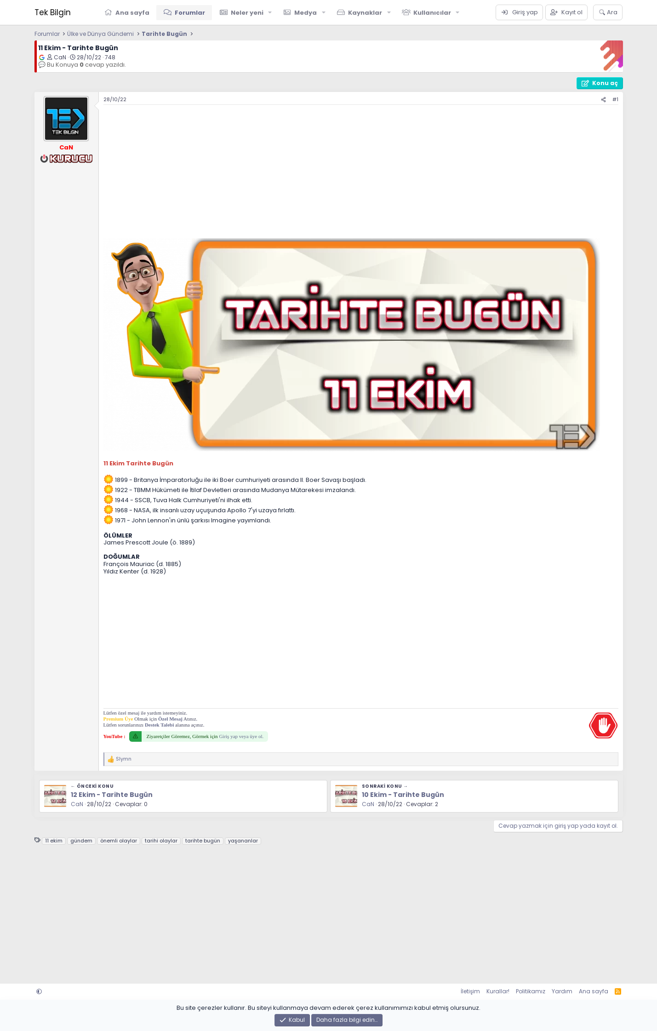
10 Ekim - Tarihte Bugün (403, 794)
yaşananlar (243, 840)
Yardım (562, 991)
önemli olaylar (118, 840)
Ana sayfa (132, 12)
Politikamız (530, 991)
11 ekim (54, 840)
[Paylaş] (603, 99)
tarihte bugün (202, 840)
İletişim (470, 991)
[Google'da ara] (42, 57)
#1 (615, 99)
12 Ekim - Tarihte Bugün (112, 794)
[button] (270, 12)
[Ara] (608, 12)
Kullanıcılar (432, 12)
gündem (81, 840)
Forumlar (190, 12)
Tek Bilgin (52, 12)
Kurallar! (497, 991)
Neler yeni (247, 12)
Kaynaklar (365, 12)
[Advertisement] (360, 173)
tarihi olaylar (161, 840)
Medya (305, 12)
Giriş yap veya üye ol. (241, 736)
